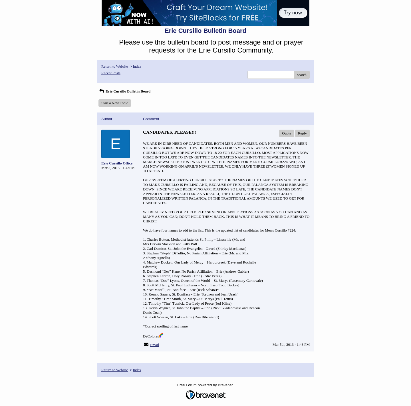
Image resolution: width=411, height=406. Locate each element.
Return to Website (114, 66)
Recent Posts (110, 73)
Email (154, 345)
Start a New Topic (114, 103)
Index (137, 66)
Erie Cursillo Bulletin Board (124, 91)
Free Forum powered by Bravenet (205, 385)
